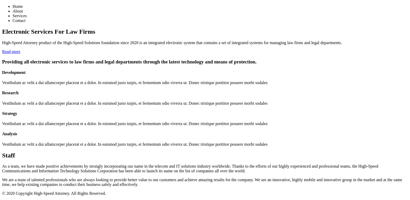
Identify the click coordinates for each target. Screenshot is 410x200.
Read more (11, 51)
